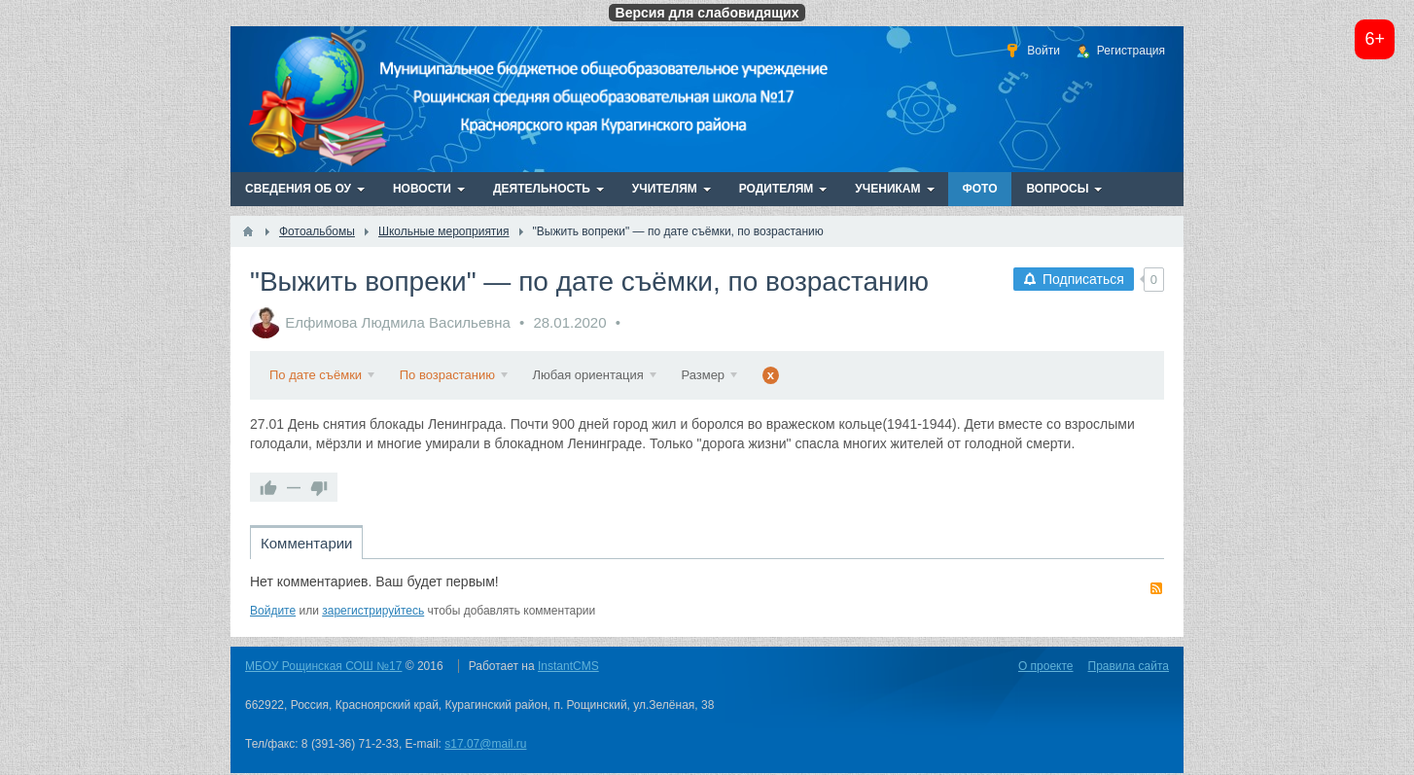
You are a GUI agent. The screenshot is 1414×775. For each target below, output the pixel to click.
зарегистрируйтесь (373, 610)
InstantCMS (568, 666)
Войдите (273, 610)
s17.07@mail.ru (485, 744)
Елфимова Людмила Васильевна (398, 322)
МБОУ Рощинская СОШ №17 (323, 666)
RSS (1156, 588)
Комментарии (306, 543)
